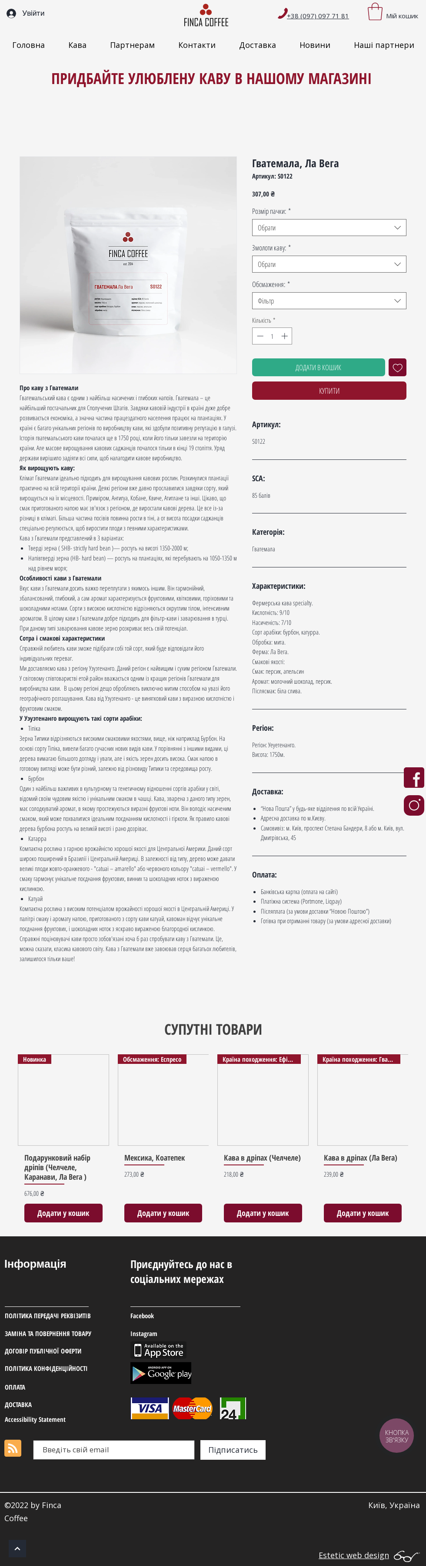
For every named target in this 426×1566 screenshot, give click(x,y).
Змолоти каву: (271, 247)
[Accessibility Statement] (46, 1419)
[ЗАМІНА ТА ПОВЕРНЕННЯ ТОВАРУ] (67, 1333)
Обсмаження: (271, 284)
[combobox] (329, 227)
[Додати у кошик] (63, 1213)
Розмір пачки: (271, 211)
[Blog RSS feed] (12, 1449)
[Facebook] (172, 1316)
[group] (213, 1141)
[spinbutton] (272, 336)
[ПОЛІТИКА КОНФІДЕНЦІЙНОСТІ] (56, 1368)
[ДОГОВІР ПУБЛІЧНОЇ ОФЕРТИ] (62, 1351)
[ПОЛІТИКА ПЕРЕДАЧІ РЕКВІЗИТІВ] (58, 1316)
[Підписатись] (233, 1450)
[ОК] (17, 1548)
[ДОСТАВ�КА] (46, 1404)
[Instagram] (173, 1333)
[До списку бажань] (398, 367)
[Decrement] (259, 336)
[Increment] (285, 336)
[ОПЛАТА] (46, 1387)
